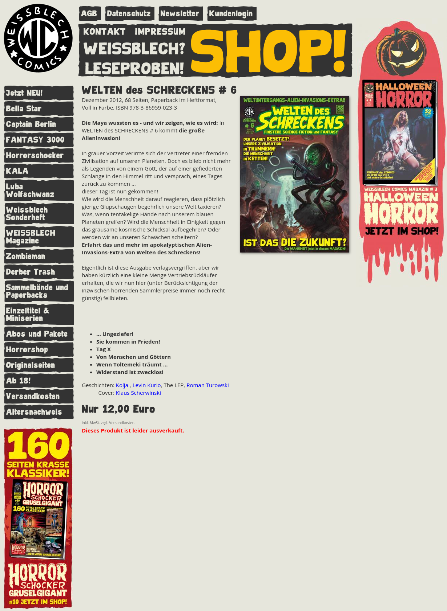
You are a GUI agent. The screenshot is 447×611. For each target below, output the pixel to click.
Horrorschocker (35, 155)
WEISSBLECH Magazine (31, 237)
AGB (89, 14)
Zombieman (25, 256)
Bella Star (24, 109)
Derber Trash (30, 272)
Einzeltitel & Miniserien (28, 314)
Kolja (123, 385)
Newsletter (180, 14)
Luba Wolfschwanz (30, 190)
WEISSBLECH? (135, 47)
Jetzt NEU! (24, 93)
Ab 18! (18, 381)
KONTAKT (105, 30)
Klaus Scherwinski (138, 392)
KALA (17, 171)
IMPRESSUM (160, 30)
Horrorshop (27, 349)
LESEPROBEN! (134, 67)
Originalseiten (30, 365)
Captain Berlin (31, 124)
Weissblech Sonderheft (27, 213)
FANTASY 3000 (35, 140)
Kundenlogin (231, 14)
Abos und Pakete (37, 334)
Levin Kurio (147, 385)
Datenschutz (129, 14)
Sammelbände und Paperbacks (37, 291)
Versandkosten (33, 396)
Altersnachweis (34, 412)
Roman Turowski (207, 385)
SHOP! (269, 49)
